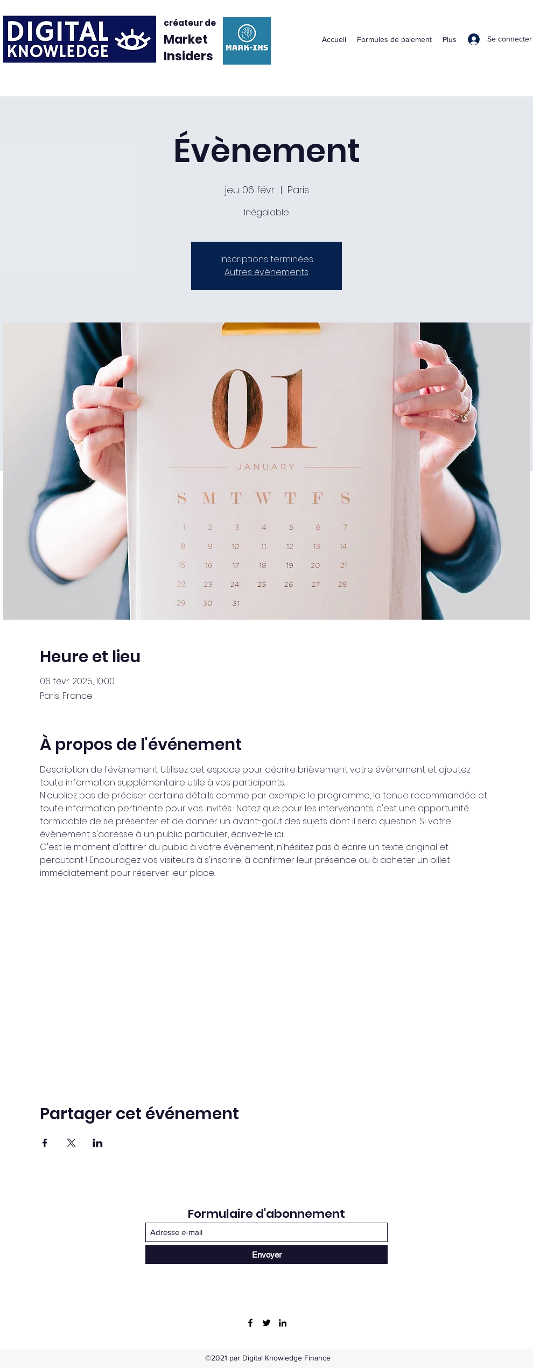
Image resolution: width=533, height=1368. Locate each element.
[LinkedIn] (282, 1322)
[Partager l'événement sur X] (71, 1143)
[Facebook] (250, 1322)
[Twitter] (266, 1322)
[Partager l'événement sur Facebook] (45, 1143)
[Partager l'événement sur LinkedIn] (98, 1143)
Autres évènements (266, 272)
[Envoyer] (266, 1254)
